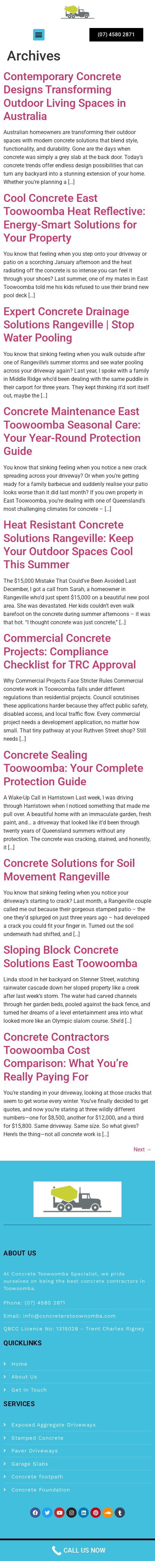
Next (143, 1149)
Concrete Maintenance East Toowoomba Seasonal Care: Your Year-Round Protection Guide (72, 431)
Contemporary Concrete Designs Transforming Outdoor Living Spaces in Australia (64, 96)
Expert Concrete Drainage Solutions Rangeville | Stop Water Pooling (68, 325)
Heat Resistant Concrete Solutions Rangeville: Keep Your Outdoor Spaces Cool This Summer (68, 544)
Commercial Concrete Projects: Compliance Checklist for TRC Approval (69, 651)
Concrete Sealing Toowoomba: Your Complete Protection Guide (73, 768)
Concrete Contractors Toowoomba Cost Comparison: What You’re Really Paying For (65, 1056)
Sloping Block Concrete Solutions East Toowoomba (70, 956)
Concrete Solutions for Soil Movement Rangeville (69, 870)
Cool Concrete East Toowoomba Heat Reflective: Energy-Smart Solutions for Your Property (74, 217)
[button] (39, 34)
